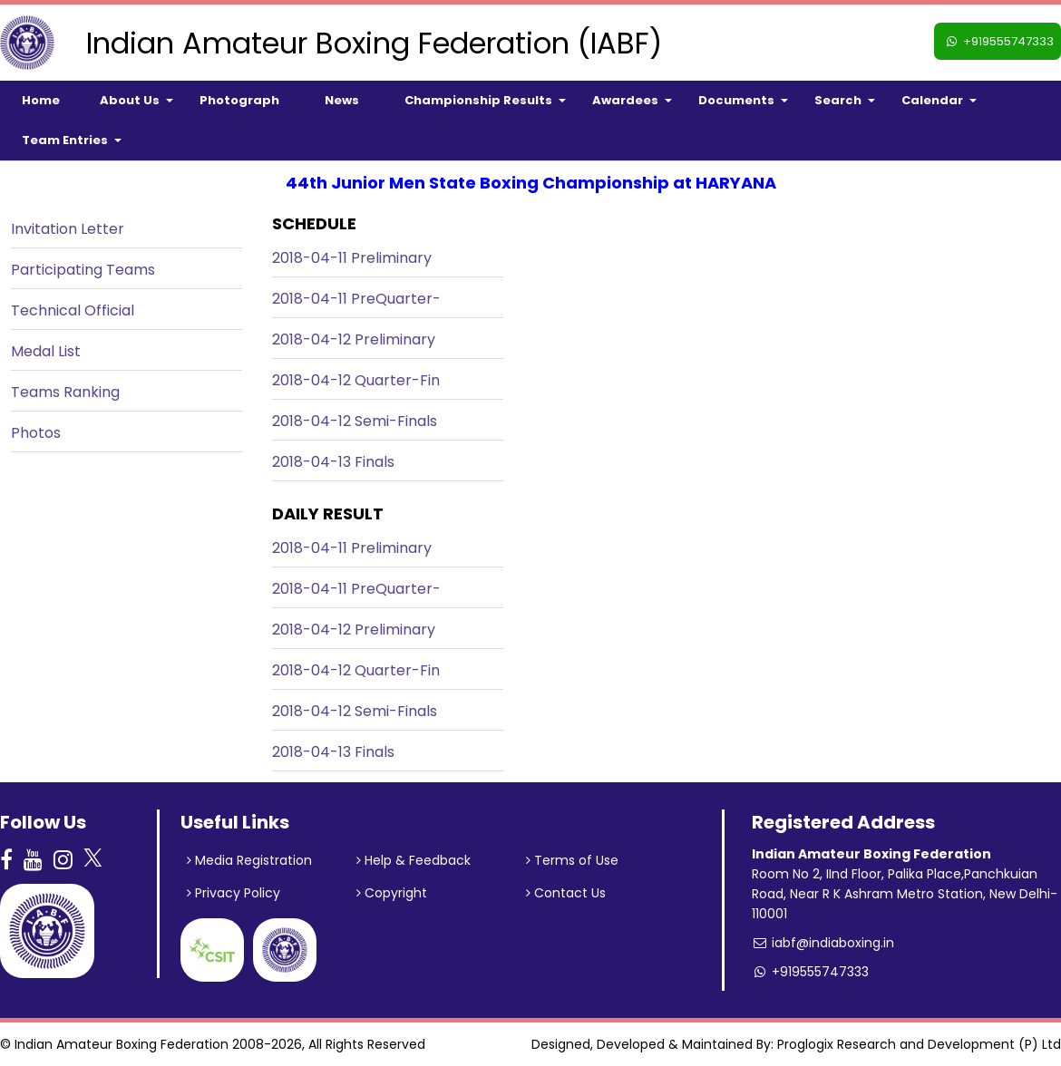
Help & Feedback (413, 860)
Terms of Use (572, 860)
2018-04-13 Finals (333, 461)
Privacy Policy (233, 893)
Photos (36, 432)
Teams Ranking (65, 392)
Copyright (391, 893)
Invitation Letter (67, 228)
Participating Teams (83, 269)
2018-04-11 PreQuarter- (356, 298)
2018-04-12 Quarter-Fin (356, 380)
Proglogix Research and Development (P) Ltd (919, 1044)
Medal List (46, 351)
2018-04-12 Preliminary (353, 339)
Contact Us (566, 893)
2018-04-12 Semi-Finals (354, 421)
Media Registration (249, 860)
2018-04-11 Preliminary (352, 257)
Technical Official (72, 310)
